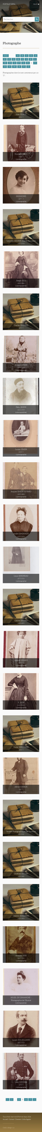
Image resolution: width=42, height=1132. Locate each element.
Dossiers (18, 1119)
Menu (36, 4)
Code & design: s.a (8, 1128)
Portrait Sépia (9, 4)
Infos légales (26, 1119)
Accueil (5, 1119)
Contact (11, 1119)
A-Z (5, 56)
